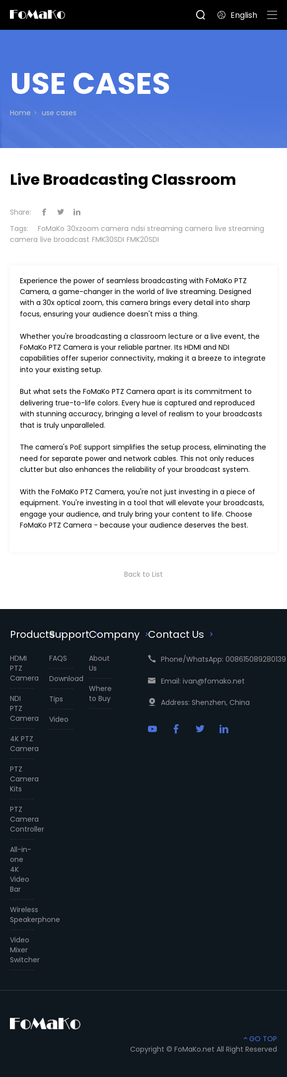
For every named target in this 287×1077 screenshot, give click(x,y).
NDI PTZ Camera (22, 708)
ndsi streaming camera (172, 228)
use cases (59, 113)
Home (20, 113)
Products (38, 634)
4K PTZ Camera (22, 744)
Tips (56, 699)
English (237, 15)
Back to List (143, 574)
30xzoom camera (98, 228)
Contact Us (181, 634)
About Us (99, 663)
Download (61, 679)
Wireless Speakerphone (22, 914)
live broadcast (64, 239)
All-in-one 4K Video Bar (20, 869)
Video (59, 719)
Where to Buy (100, 693)
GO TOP (259, 1039)
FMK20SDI (143, 239)
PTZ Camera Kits (22, 779)
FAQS (58, 658)
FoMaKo (51, 228)
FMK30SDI (108, 239)
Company (120, 634)
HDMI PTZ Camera (22, 668)
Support (75, 634)
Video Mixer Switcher (22, 950)
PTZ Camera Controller (22, 819)
